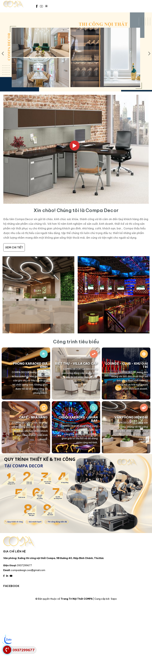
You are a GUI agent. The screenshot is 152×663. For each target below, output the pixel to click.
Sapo (114, 598)
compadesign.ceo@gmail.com (28, 570)
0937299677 (24, 565)
